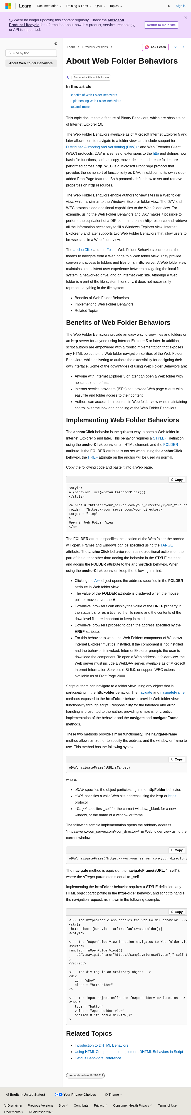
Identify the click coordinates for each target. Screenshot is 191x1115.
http (156, 153)
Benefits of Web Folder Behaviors (93, 95)
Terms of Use (167, 1105)
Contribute (81, 1105)
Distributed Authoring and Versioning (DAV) (101, 147)
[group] (126, 507)
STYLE (158, 438)
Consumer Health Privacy (131, 1105)
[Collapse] (55, 44)
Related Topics (80, 107)
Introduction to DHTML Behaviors (101, 1045)
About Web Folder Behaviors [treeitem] (31, 63)
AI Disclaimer (13, 1105)
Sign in (181, 6)
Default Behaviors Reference (98, 1058)
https (172, 796)
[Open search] (169, 6)
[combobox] (31, 53)
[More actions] (183, 47)
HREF (93, 457)
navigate (145, 692)
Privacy (99, 1105)
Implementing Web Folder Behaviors (95, 101)
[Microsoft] (8, 6)
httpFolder (108, 250)
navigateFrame (172, 692)
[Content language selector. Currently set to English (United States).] (25, 1094)
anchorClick (82, 250)
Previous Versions (95, 47)
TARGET (168, 545)
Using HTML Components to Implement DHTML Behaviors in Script (129, 1052)
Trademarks (12, 1112)
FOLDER (170, 445)
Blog (62, 1105)
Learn (71, 47)
